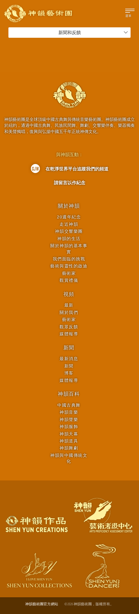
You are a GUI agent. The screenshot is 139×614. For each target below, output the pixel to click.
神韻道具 (69, 440)
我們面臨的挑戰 (69, 258)
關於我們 (69, 312)
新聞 (69, 348)
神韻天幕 (69, 433)
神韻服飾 (69, 426)
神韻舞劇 (69, 447)
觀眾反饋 (69, 326)
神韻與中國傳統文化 (68, 458)
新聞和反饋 (93, 32)
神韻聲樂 (69, 419)
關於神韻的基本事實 (68, 248)
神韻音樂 (69, 412)
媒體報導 (69, 333)
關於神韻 (69, 206)
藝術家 (69, 273)
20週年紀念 (69, 216)
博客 (69, 373)
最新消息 (69, 358)
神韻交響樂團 (69, 231)
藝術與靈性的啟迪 (68, 265)
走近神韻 (69, 224)
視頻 (69, 294)
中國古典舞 (69, 405)
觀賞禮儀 (69, 280)
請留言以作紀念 (69, 182)
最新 (69, 305)
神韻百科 (69, 394)
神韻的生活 (69, 238)
